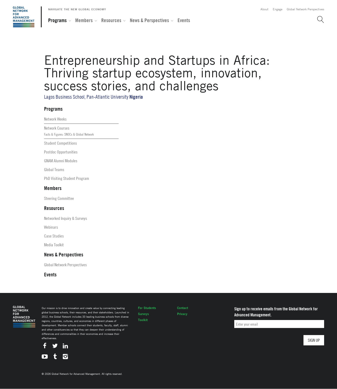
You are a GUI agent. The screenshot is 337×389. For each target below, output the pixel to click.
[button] (319, 19)
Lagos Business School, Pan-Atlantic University (86, 97)
